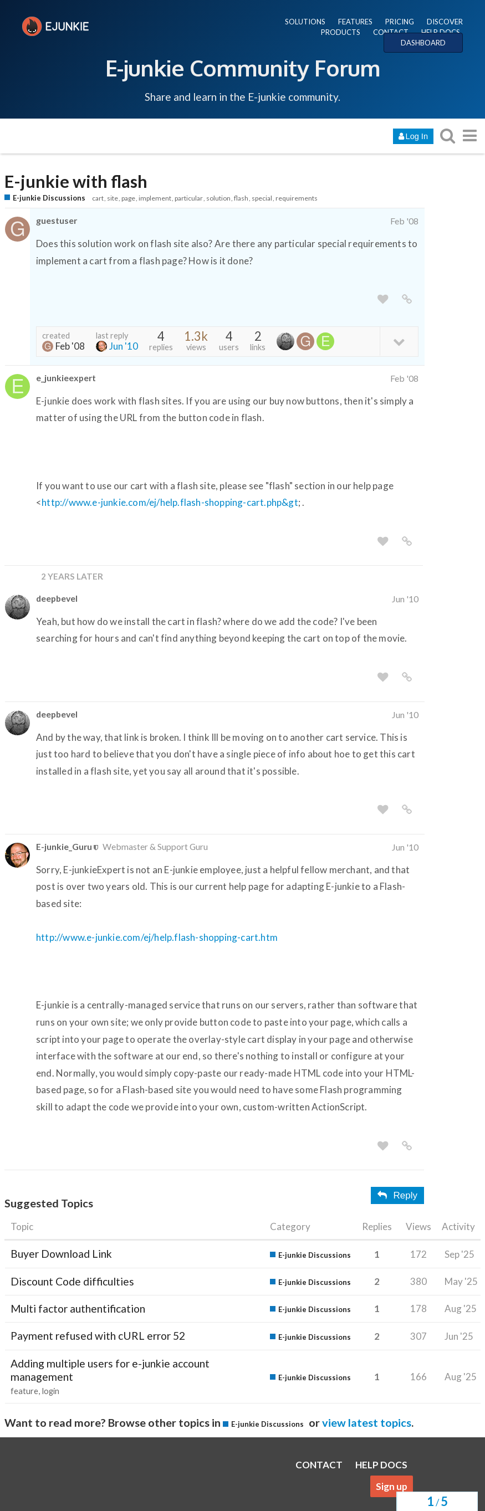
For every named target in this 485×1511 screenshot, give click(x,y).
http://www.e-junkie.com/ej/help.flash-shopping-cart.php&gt (170, 502)
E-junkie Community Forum (242, 67)
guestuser (56, 220)
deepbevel (57, 598)
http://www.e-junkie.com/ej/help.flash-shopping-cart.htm (157, 937)
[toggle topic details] (399, 341)
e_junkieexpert (66, 377)
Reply (397, 1195)
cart (98, 198)
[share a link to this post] (406, 299)
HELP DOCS (440, 32)
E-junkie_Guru (64, 846)
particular (189, 198)
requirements (296, 198)
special (262, 198)
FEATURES (355, 21)
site (112, 198)
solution (218, 198)
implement (155, 198)
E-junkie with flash (75, 181)
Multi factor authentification (78, 1308)
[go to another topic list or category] (469, 135)
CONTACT (391, 32)
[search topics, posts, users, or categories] (447, 135)
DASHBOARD (423, 42)
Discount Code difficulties (72, 1281)
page (128, 198)
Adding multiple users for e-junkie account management (110, 1370)
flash (241, 198)
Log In (413, 136)
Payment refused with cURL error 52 (98, 1335)
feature (24, 1391)
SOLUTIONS (305, 21)
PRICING (399, 21)
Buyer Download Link (61, 1253)
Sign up (391, 1486)
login (50, 1391)
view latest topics (366, 1422)
